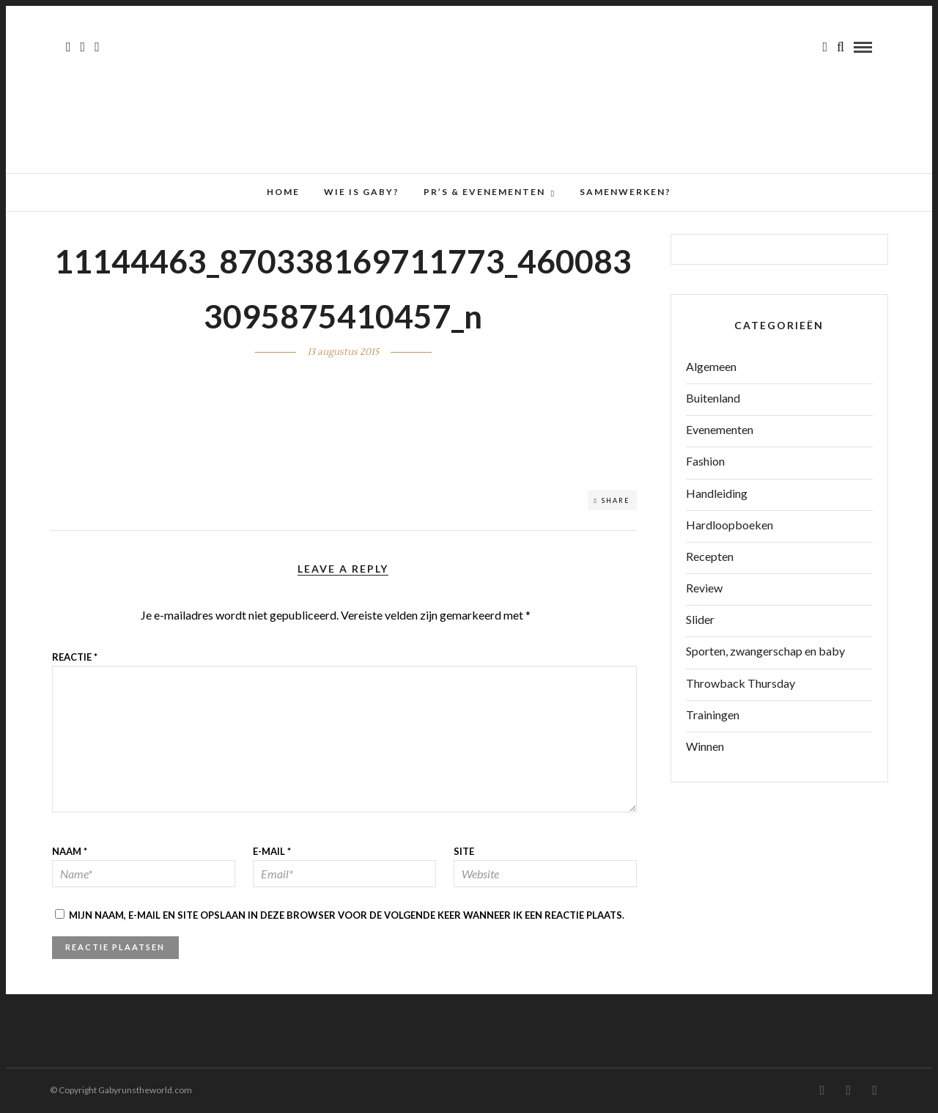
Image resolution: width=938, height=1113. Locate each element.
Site (464, 851)
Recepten (710, 556)
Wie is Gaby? (361, 191)
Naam (69, 851)
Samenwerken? (625, 191)
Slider (700, 619)
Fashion (705, 461)
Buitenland (713, 398)
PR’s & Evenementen (484, 191)
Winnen (705, 746)
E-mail (272, 851)
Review (704, 588)
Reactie (74, 657)
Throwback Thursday (740, 683)
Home (283, 191)
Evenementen (719, 429)
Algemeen (711, 366)
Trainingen (712, 714)
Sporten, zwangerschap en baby (765, 651)
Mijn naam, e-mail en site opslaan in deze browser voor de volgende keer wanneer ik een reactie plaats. (346, 915)
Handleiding (716, 493)
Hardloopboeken (729, 525)
